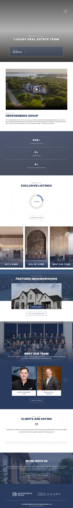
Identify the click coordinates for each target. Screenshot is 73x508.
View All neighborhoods (36, 313)
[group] (36, 296)
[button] (65, 297)
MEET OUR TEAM (43, 475)
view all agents (36, 400)
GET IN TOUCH (29, 475)
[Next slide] (37, 438)
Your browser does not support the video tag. (36, 89)
